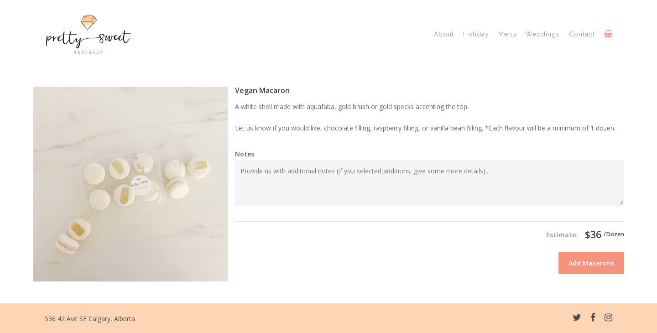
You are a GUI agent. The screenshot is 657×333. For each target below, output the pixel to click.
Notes (244, 154)
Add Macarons (591, 263)
